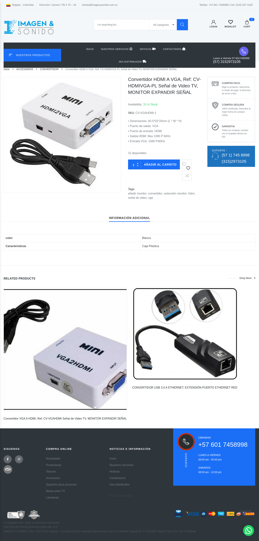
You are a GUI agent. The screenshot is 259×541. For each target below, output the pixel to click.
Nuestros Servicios (117, 48)
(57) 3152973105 (226, 62)
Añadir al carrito (160, 164)
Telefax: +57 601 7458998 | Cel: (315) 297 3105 (226, 4)
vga (150, 197)
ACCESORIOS (24, 69)
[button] (248, 530)
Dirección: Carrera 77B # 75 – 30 (57, 4)
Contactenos (174, 48)
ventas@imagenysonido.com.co (100, 4)
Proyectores (53, 465)
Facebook (8, 459)
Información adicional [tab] (129, 217)
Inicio (90, 49)
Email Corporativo (121, 495)
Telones (51, 471)
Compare (187, 176)
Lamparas (52, 497)
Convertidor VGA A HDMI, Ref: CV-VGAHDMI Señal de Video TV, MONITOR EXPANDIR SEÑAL (65, 418)
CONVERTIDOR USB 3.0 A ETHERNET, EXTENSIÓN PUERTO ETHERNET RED (184, 387)
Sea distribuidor (133, 61)
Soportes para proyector (61, 484)
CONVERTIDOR (49, 69)
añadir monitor (137, 193)
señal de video (137, 197)
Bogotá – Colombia (20, 4)
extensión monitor (175, 193)
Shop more (247, 278)
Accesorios (53, 478)
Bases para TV (55, 491)
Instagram (19, 459)
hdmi (191, 193)
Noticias (148, 48)
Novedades (53, 458)
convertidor (155, 193)
